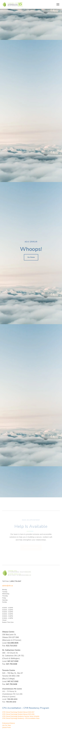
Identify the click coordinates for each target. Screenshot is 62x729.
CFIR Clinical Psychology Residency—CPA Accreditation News (21, 718)
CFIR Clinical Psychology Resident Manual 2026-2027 (18, 712)
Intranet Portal (6, 727)
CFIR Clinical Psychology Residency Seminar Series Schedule (20, 716)
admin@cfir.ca (7, 586)
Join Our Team (6, 725)
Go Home (31, 257)
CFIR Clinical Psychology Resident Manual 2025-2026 (18, 714)
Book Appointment (31, 545)
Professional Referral (8, 723)
